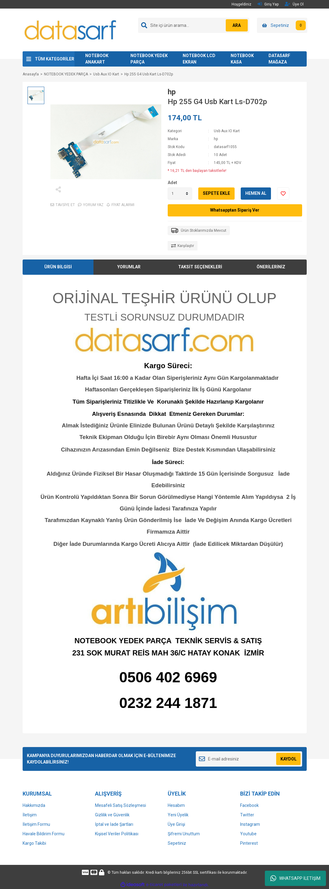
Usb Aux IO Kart (227, 131)
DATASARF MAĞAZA (279, 58)
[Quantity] (180, 193)
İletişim (30, 814)
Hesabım (176, 805)
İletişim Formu (36, 824)
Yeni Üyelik (178, 814)
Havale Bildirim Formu (43, 833)
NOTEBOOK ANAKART (96, 58)
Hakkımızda (34, 805)
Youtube (248, 833)
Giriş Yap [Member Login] (268, 4)
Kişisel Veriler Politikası (116, 833)
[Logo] (71, 29)
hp (172, 92)
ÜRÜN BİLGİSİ (58, 266)
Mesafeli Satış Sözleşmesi (120, 805)
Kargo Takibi (34, 843)
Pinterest (249, 843)
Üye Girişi (176, 824)
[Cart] (282, 25)
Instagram (250, 824)
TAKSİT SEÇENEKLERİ (200, 266)
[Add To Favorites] (283, 193)
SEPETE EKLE (216, 193)
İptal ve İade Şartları (114, 824)
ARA (235, 25)
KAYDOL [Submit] (288, 759)
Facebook (249, 805)
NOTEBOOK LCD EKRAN (199, 58)
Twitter (247, 814)
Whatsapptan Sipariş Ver (234, 210)
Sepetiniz (177, 843)
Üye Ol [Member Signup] (294, 4)
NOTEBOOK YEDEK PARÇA (149, 58)
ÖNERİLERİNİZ (271, 266)
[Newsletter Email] (249, 759)
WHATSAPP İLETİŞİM (295, 878)
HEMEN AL (255, 193)
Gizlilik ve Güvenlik (112, 814)
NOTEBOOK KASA (242, 58)
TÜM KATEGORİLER (54, 58)
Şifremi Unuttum (184, 833)
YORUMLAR (129, 266)
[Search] (193, 25)
